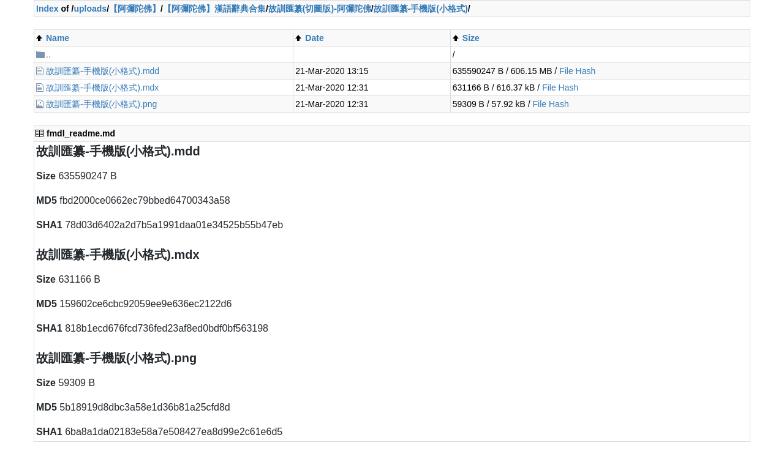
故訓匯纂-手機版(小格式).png (101, 104)
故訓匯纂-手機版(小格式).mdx (102, 87)
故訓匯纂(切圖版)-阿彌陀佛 (319, 8)
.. (48, 54)
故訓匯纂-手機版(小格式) (421, 8)
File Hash (577, 71)
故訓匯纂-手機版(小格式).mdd (102, 71)
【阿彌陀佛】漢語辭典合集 (214, 8)
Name (57, 38)
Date (314, 38)
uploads (90, 8)
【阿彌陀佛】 (134, 8)
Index (47, 8)
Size (471, 38)
